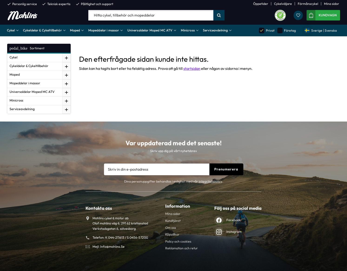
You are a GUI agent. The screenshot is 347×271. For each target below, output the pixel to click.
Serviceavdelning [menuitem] (215, 30)
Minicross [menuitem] (188, 30)
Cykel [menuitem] (11, 30)
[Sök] (219, 15)
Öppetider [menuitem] (260, 4)
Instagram (233, 232)
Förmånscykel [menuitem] (308, 4)
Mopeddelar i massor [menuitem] (103, 30)
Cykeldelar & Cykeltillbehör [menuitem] (42, 30)
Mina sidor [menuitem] (331, 4)
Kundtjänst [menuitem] (173, 221)
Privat (266, 30)
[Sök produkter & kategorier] (150, 15)
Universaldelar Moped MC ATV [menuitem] (150, 30)
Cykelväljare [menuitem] (283, 4)
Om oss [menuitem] (170, 228)
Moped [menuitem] (75, 30)
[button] (298, 15)
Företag (286, 30)
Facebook (233, 220)
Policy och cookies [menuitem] (178, 241)
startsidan (191, 68)
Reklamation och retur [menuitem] (181, 248)
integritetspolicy (210, 181)
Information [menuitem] (177, 206)
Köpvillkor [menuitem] (172, 234)
